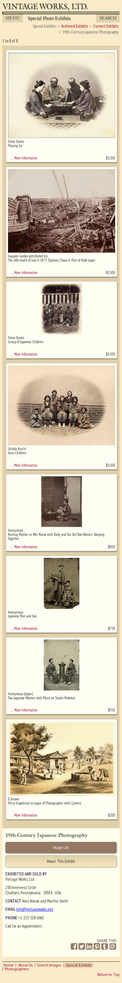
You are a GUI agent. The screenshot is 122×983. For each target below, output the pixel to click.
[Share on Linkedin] (89, 946)
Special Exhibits (79, 965)
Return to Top (108, 974)
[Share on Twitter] (81, 946)
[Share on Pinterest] (97, 946)
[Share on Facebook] (74, 946)
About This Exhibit (61, 861)
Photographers (17, 969)
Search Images (49, 965)
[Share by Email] (113, 947)
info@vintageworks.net (34, 909)
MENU (13, 18)
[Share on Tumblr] (104, 946)
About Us (25, 965)
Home (9, 965)
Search (108, 18)
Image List (61, 847)
